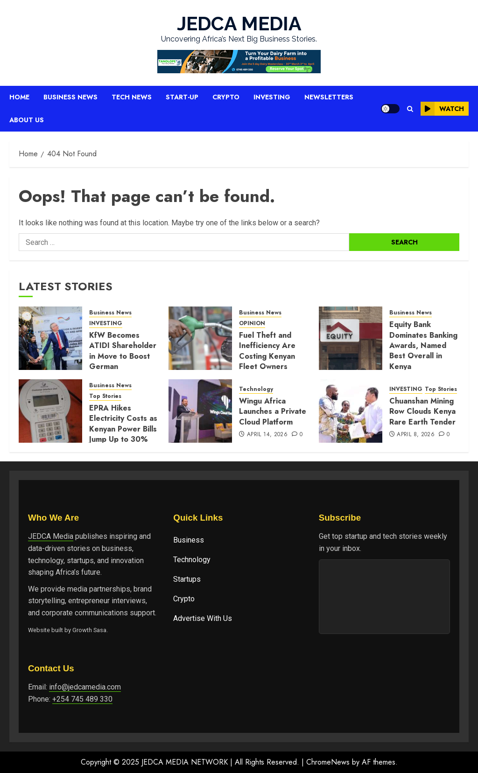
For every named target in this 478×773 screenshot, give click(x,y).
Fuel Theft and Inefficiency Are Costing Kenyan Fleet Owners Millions (267, 356)
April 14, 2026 (267, 435)
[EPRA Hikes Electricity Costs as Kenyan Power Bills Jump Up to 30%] (50, 411)
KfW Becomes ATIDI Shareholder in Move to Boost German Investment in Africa (122, 361)
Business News (70, 97)
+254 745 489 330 (82, 699)
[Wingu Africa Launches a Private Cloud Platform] (200, 411)
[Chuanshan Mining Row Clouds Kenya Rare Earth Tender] (350, 411)
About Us (26, 120)
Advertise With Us (202, 618)
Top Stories (105, 396)
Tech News (132, 97)
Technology (256, 389)
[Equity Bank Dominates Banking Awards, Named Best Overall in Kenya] (350, 338)
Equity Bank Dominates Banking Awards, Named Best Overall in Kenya (423, 345)
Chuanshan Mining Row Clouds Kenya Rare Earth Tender (422, 411)
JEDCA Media (50, 536)
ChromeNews (328, 762)
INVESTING (105, 323)
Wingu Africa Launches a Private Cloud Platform (272, 411)
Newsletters (328, 97)
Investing (271, 97)
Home (19, 97)
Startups (187, 579)
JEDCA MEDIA (239, 23)
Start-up (182, 97)
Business (188, 540)
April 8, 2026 (416, 435)
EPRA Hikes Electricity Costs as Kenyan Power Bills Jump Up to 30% (123, 424)
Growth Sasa (89, 630)
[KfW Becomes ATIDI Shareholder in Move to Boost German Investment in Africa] (50, 338)
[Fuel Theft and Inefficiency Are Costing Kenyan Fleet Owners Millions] (200, 338)
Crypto (225, 97)
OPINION (252, 323)
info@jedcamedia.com (85, 686)
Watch (442, 109)
